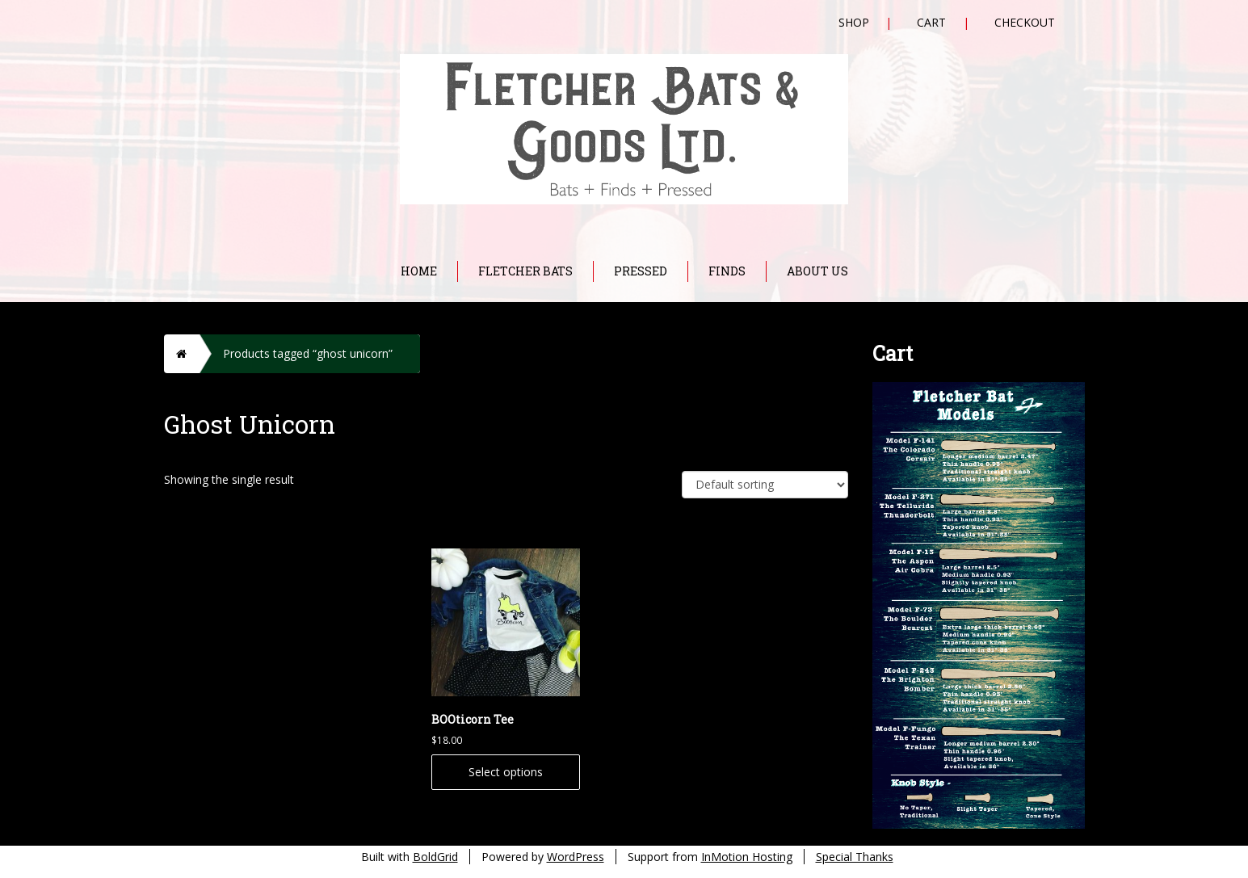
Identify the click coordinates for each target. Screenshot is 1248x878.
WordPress (575, 856)
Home (419, 271)
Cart (931, 22)
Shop (853, 22)
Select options (506, 771)
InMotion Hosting (746, 856)
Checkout (1024, 22)
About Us (817, 271)
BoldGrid (435, 856)
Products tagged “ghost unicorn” (308, 353)
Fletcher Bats (525, 271)
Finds (727, 271)
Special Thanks (854, 856)
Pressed (640, 271)
